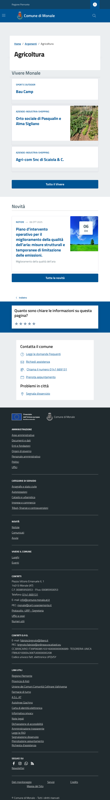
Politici (15, 462)
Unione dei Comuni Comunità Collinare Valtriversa (39, 686)
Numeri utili (18, 621)
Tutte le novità (55, 278)
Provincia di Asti (20, 681)
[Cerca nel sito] (93, 16)
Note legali (18, 719)
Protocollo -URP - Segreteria (28, 611)
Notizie (20, 222)
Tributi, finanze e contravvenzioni (30, 508)
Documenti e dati (21, 440)
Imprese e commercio (23, 503)
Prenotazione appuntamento (28, 741)
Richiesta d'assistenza (24, 745)
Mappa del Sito (35, 786)
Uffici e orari (18, 616)
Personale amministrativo (26, 456)
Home (17, 44)
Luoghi (15, 557)
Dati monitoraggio (22, 782)
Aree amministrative (23, 435)
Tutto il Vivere (55, 184)
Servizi (50, 782)
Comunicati (18, 533)
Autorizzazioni (19, 492)
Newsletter (18, 768)
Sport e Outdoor (25, 84)
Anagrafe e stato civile (24, 486)
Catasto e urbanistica (23, 497)
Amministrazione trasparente (28, 729)
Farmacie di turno (21, 692)
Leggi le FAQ (19, 733)
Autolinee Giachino (22, 703)
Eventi (15, 563)
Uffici (14, 467)
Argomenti (31, 44)
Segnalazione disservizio (25, 737)
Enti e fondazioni (21, 446)
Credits (74, 782)
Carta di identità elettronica (27, 708)
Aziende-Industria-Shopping (32, 111)
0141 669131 (30, 594)
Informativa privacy (22, 713)
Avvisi (15, 538)
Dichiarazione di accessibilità (27, 724)
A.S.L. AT (16, 697)
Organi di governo (21, 451)
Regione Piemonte (21, 4)
